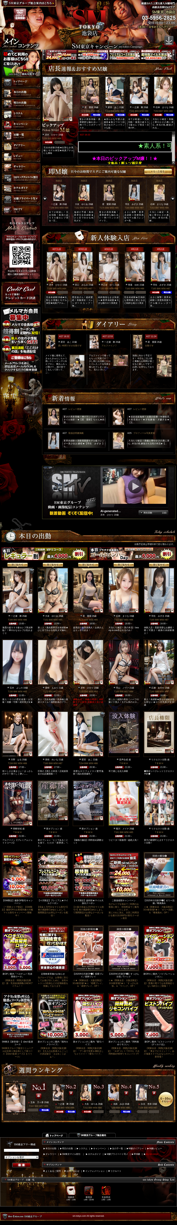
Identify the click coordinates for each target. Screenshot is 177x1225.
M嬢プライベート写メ (117, 1154)
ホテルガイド (94, 1154)
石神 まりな (162, 107)
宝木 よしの (16, 688)
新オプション (52, 828)
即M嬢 (137, 1154)
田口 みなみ (81, 285)
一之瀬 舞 (137, 107)
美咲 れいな (51, 759)
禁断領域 (17, 828)
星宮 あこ (113, 107)
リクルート (116, 1171)
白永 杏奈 (146, 1104)
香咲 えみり (51, 688)
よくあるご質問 (53, 1171)
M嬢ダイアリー (136, 1148)
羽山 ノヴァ (122, 688)
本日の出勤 (51, 1148)
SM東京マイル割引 (71, 1154)
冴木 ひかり (51, 134)
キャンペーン (99, 1148)
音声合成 (123, 759)
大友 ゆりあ (81, 204)
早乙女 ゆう (107, 285)
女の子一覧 (117, 1148)
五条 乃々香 (37, 1102)
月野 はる (16, 759)
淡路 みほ (118, 1104)
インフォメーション (95, 1171)
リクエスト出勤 (159, 759)
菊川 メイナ (122, 828)
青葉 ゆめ (133, 285)
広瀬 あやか (157, 688)
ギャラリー (51, 1154)
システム (83, 1148)
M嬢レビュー (155, 1148)
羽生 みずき (131, 204)
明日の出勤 (67, 1148)
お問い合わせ (72, 1171)
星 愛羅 (89, 107)
